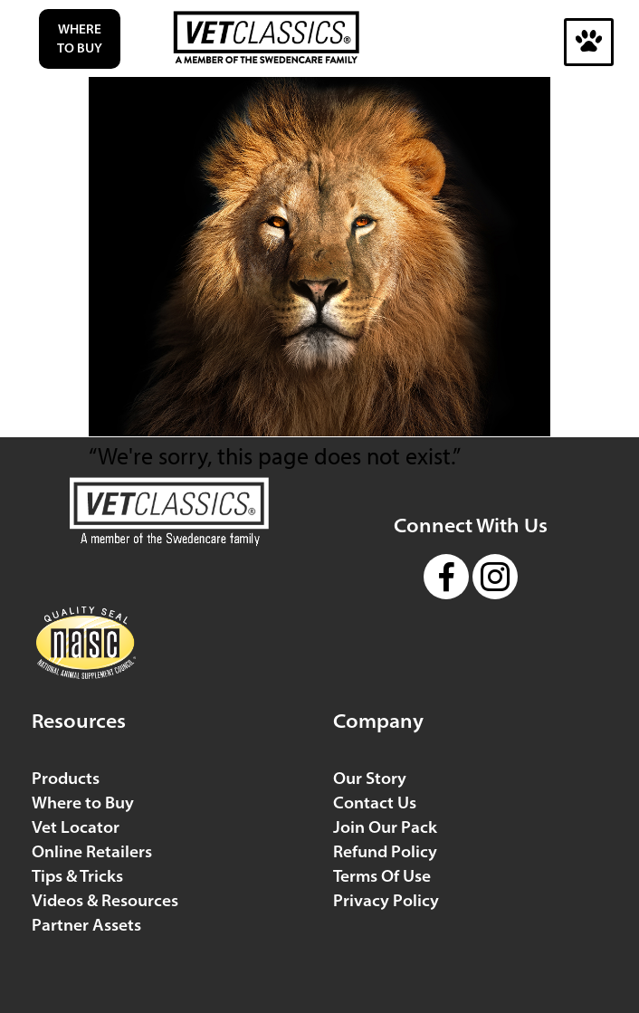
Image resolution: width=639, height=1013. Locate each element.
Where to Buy (79, 38)
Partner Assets (86, 924)
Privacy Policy (386, 900)
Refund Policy (385, 851)
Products (66, 778)
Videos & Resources (105, 900)
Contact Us (374, 802)
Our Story (369, 778)
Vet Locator (75, 827)
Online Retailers (92, 851)
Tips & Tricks (77, 875)
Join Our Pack (385, 827)
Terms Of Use (382, 875)
